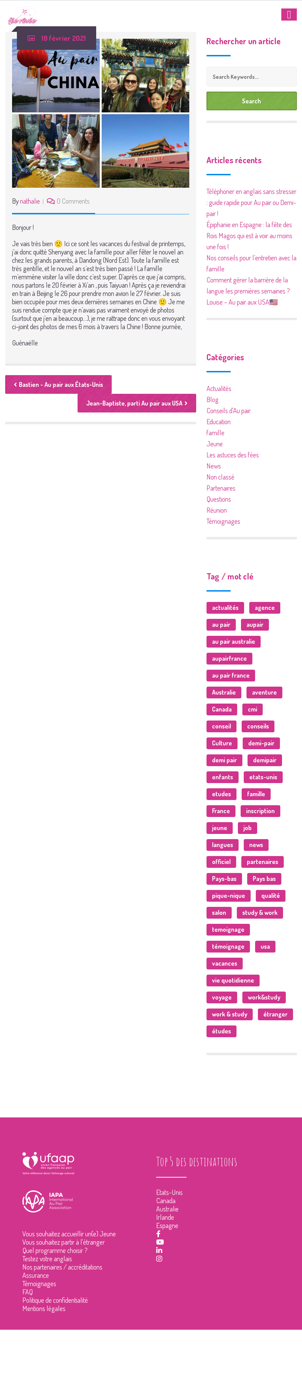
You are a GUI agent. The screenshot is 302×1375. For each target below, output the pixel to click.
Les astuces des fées (233, 454)
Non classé (220, 476)
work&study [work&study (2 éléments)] (264, 997)
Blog (213, 399)
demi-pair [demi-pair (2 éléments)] (261, 743)
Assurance (35, 1275)
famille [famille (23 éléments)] (256, 794)
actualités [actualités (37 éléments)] (225, 607)
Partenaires (221, 487)
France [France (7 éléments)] (221, 811)
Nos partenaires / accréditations (62, 1266)
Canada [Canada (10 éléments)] (222, 709)
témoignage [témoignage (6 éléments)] (228, 946)
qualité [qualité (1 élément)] (270, 895)
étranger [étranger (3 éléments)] (275, 1014)
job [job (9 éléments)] (247, 827)
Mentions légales (44, 1308)
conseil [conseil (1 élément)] (221, 726)
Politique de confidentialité (55, 1299)
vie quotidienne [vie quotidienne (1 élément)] (233, 980)
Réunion (217, 509)
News (214, 465)
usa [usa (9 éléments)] (265, 946)
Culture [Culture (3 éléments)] (222, 743)
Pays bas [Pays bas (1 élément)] (264, 878)
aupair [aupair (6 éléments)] (254, 624)
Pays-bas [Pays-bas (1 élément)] (224, 878)
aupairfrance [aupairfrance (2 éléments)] (229, 658)
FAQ (27, 1291)
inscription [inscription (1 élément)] (260, 811)
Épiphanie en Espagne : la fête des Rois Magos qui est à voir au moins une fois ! (249, 235)
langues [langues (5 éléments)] (222, 844)
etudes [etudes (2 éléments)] (221, 794)
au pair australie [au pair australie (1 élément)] (233, 641)
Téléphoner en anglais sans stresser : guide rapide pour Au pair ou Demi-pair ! (251, 202)
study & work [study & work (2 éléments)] (260, 912)
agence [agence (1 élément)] (265, 607)
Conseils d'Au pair (229, 410)
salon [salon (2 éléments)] (219, 912)
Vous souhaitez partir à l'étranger (63, 1241)
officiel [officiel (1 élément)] (221, 861)
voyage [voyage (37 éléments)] (222, 997)
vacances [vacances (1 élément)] (224, 963)
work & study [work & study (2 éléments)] (229, 1014)
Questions (219, 498)
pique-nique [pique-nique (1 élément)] (228, 895)
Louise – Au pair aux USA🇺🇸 (242, 301)
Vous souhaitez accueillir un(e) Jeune (69, 1233)
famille (215, 432)
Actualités (219, 388)
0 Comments (73, 200)
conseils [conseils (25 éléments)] (258, 726)
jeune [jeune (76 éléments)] (219, 827)
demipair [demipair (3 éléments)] (264, 760)
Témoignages (223, 521)
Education (219, 421)
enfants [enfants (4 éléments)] (222, 777)
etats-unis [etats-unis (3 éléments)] (263, 777)
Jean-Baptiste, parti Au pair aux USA (137, 403)
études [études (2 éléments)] (221, 1031)
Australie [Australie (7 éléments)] (224, 692)
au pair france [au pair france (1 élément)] (231, 675)
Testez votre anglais (47, 1258)
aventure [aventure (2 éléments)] (264, 692)
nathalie (30, 200)
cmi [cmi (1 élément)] (252, 709)
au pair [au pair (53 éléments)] (221, 624)
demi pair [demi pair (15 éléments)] (224, 760)
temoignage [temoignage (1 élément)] (228, 929)
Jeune (215, 443)
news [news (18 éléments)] (256, 844)
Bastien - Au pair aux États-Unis (58, 384)
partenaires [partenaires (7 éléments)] (262, 861)
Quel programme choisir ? (55, 1250)
